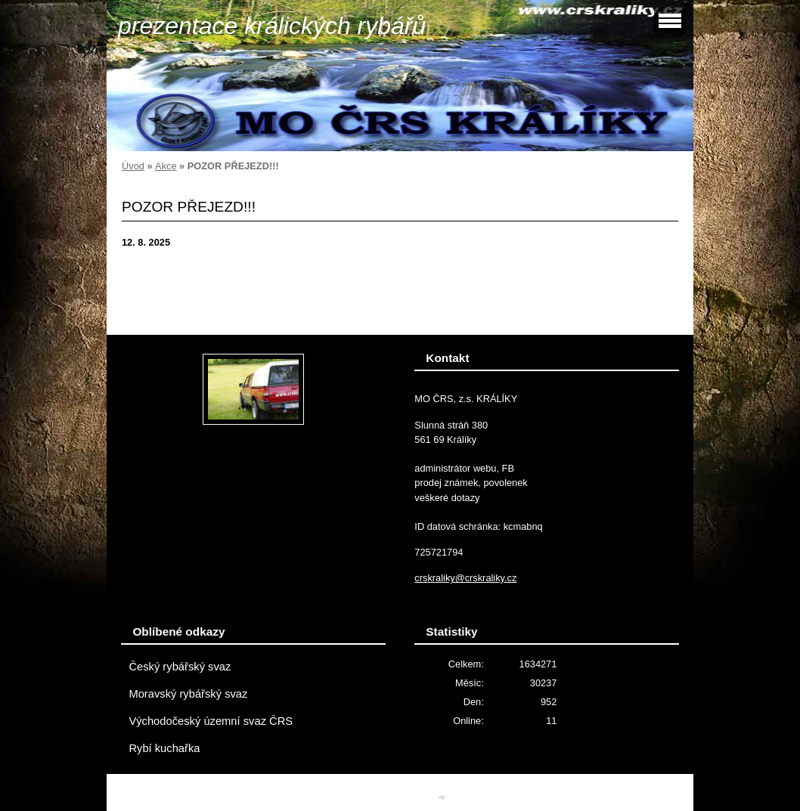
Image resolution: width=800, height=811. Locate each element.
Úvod (133, 166)
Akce (165, 166)
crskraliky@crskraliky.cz (465, 577)
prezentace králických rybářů (272, 25)
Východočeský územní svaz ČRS (211, 721)
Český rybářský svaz (180, 667)
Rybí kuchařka (164, 748)
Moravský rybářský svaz (188, 694)
